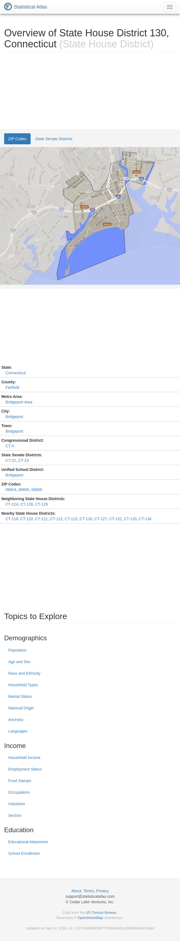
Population (17, 650)
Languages (17, 731)
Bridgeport (14, 416)
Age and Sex (19, 662)
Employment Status (25, 769)
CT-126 (86, 519)
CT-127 (100, 519)
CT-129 (41, 504)
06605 (23, 489)
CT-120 (26, 519)
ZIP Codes (17, 139)
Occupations (19, 792)
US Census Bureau (100, 912)
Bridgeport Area (19, 402)
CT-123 (71, 519)
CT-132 (115, 519)
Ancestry (15, 719)
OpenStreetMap (90, 918)
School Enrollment (24, 853)
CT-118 (12, 519)
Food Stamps (19, 781)
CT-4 (10, 446)
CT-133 (130, 519)
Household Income (24, 757)
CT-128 (26, 504)
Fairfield (12, 387)
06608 (36, 489)
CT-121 (41, 519)
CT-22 (11, 460)
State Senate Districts (53, 139)
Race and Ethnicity (24, 673)
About (76, 891)
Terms (89, 891)
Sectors (14, 815)
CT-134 (145, 519)
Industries (16, 804)
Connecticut (16, 373)
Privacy (102, 891)
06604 (11, 489)
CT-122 (56, 519)
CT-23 (23, 460)
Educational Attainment (28, 842)
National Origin (21, 708)
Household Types (23, 685)
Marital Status (20, 696)
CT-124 (12, 504)
